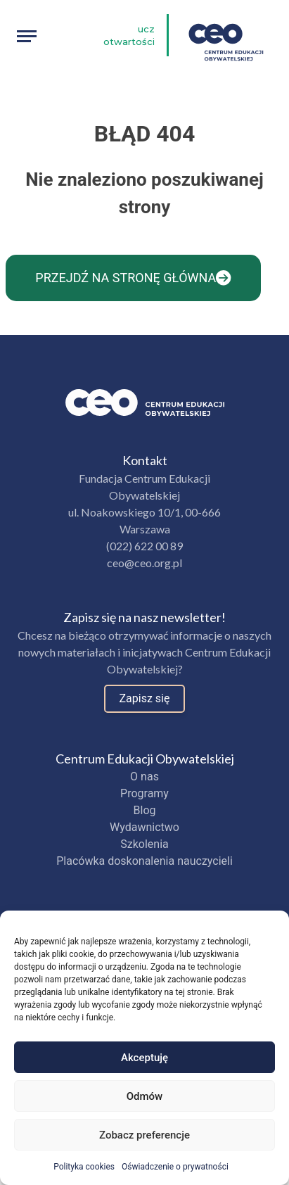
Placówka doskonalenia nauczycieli (144, 861)
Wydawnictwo (144, 827)
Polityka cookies (84, 1167)
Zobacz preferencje (144, 1135)
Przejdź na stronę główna (133, 278)
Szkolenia (144, 844)
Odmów (145, 1096)
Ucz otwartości (129, 35)
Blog (145, 810)
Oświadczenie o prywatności (175, 1167)
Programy (144, 793)
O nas (144, 776)
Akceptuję (144, 1057)
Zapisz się (145, 698)
